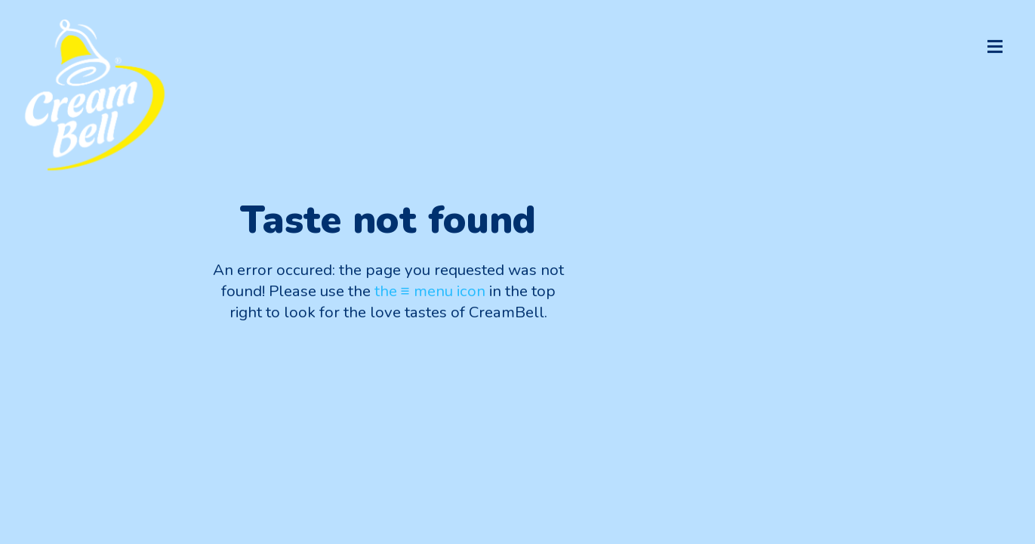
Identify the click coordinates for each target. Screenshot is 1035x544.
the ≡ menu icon (429, 290)
